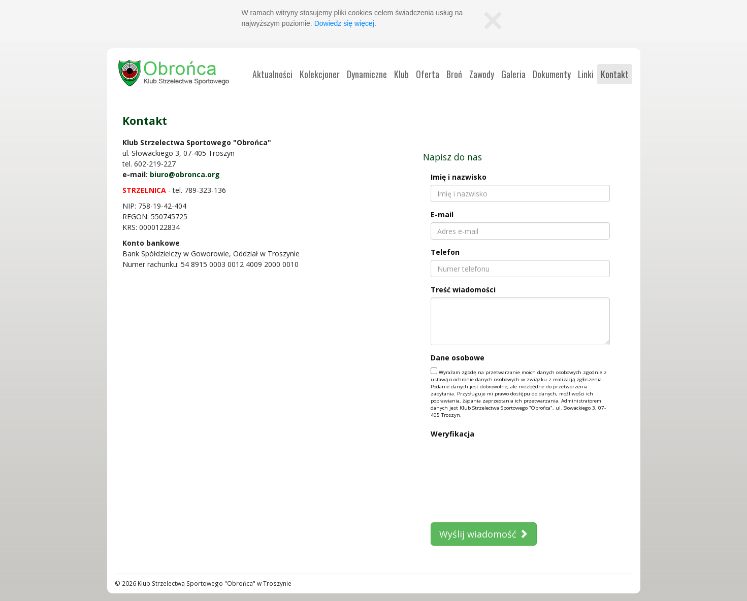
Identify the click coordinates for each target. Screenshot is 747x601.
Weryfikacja (452, 434)
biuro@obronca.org (185, 174)
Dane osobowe (457, 357)
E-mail (442, 214)
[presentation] (472, 478)
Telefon (445, 252)
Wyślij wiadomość (483, 534)
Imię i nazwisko (458, 177)
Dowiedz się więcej (344, 23)
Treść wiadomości (463, 289)
